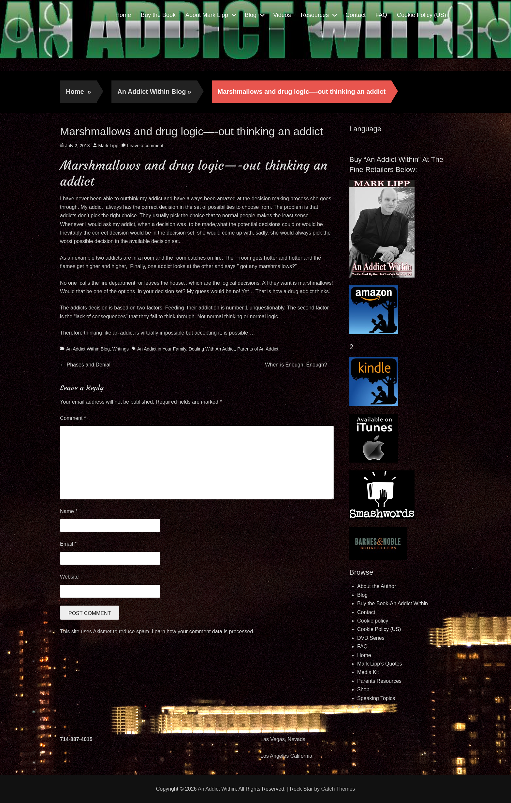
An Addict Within (217, 789)
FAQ (381, 15)
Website (69, 577)
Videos (282, 15)
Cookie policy (372, 621)
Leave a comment (145, 145)
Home (123, 15)
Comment (73, 418)
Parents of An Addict (257, 348)
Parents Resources (379, 681)
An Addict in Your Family (161, 348)
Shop (363, 689)
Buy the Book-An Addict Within (392, 603)
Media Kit (368, 672)
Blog (250, 15)
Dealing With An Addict (212, 348)
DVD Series (371, 638)
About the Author (376, 586)
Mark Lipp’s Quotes (379, 664)
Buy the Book (158, 15)
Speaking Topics (376, 698)
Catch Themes (338, 789)
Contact (355, 15)
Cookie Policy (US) (421, 15)
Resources (315, 15)
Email (68, 544)
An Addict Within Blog (154, 91)
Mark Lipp (108, 145)
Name (68, 511)
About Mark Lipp (206, 15)
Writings (120, 348)
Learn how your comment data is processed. (203, 631)
